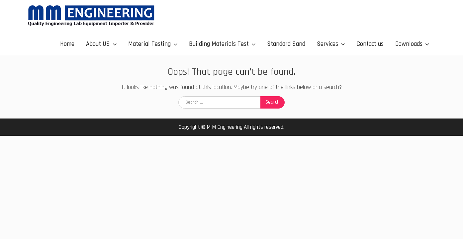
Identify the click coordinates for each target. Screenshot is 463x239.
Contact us (370, 44)
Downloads (408, 44)
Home (67, 44)
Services (327, 44)
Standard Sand (286, 44)
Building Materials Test (219, 44)
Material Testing (149, 44)
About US (98, 44)
